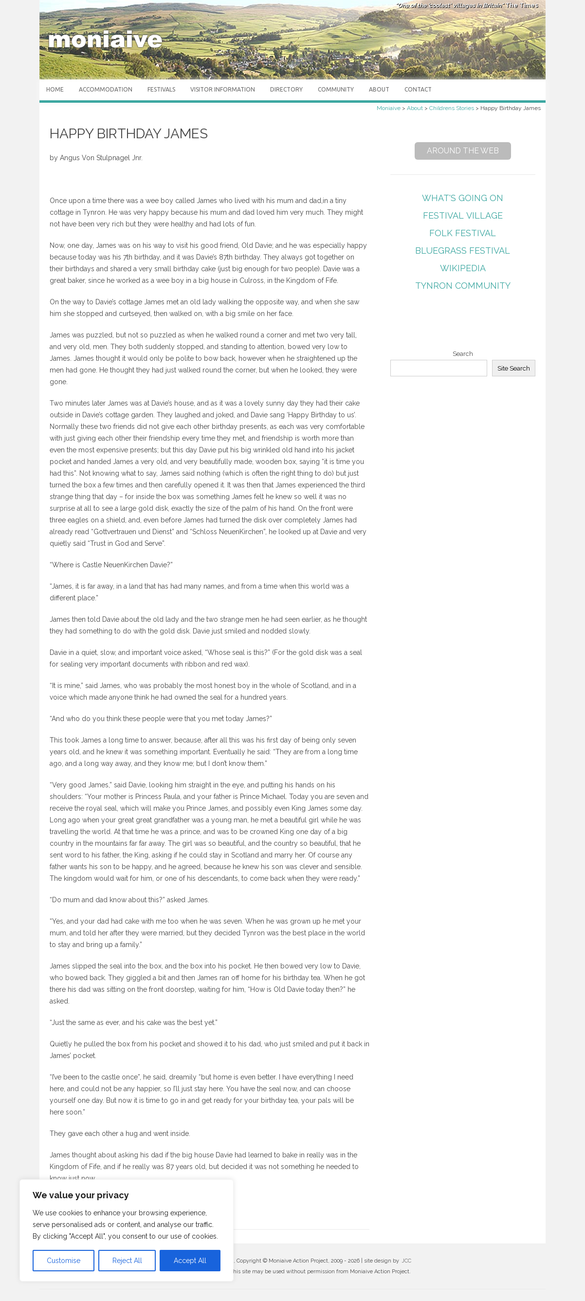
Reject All (127, 1260)
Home (55, 89)
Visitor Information (222, 89)
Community (336, 89)
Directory (286, 89)
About (379, 89)
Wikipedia (463, 268)
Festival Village (463, 215)
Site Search (513, 368)
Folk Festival (462, 233)
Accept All (190, 1260)
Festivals (161, 89)
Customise (63, 1260)
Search (463, 353)
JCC (406, 1261)
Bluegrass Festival (462, 250)
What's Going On (462, 198)
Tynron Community (463, 285)
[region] (126, 1230)
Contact (418, 89)
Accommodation (105, 89)
